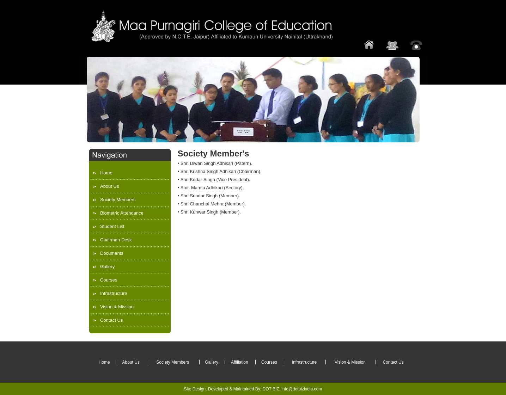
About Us (109, 186)
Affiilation (239, 362)
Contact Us (111, 320)
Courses (108, 280)
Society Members (117, 199)
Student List (112, 226)
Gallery (107, 266)
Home (106, 172)
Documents (111, 253)
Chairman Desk (116, 239)
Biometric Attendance (122, 213)
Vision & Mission (117, 306)
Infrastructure (113, 293)
